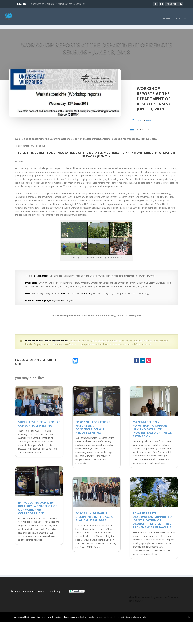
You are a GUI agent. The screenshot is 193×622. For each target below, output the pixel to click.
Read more (171, 617)
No (158, 617)
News (148, 111)
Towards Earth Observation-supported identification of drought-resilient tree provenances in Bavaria (152, 511)
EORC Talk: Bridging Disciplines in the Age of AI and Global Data (95, 507)
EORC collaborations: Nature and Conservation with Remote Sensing (93, 418)
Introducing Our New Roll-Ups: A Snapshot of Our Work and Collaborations (37, 498)
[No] (189, 617)
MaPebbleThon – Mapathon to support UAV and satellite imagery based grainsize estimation (152, 420)
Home (166, 14)
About (179, 14)
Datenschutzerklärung (48, 581)
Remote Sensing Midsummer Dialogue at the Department (56, 3)
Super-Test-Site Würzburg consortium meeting (39, 414)
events (140, 111)
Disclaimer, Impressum (22, 581)
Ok (150, 617)
